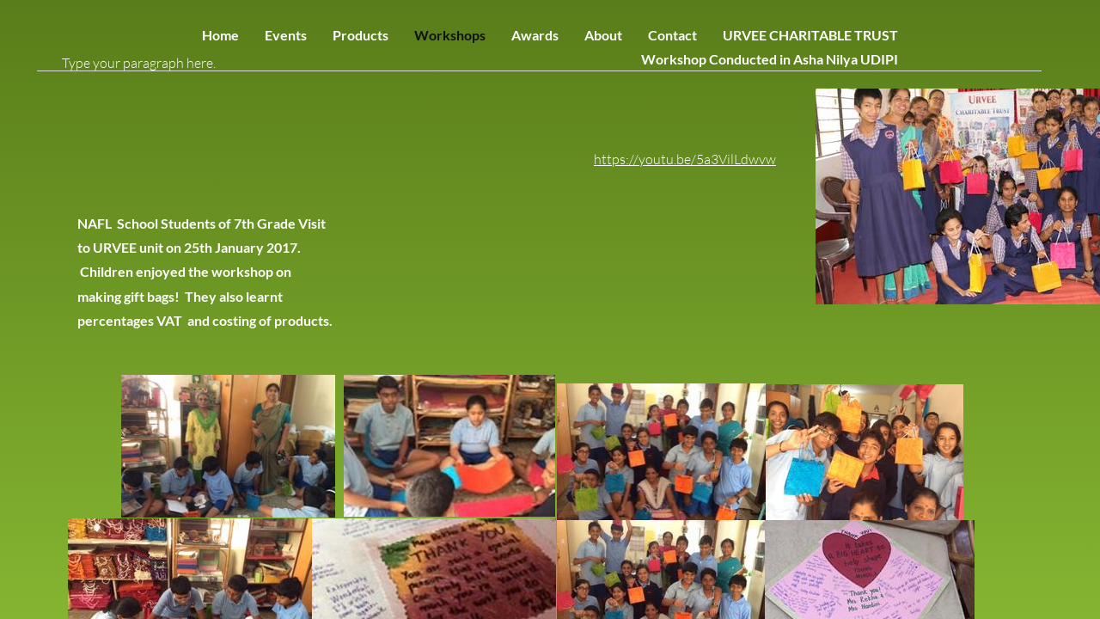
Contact (672, 35)
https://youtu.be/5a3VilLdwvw (685, 159)
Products (360, 35)
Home (220, 35)
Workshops (450, 35)
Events (286, 35)
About (603, 35)
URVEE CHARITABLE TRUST (810, 35)
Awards (535, 35)
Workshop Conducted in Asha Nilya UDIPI (769, 59)
